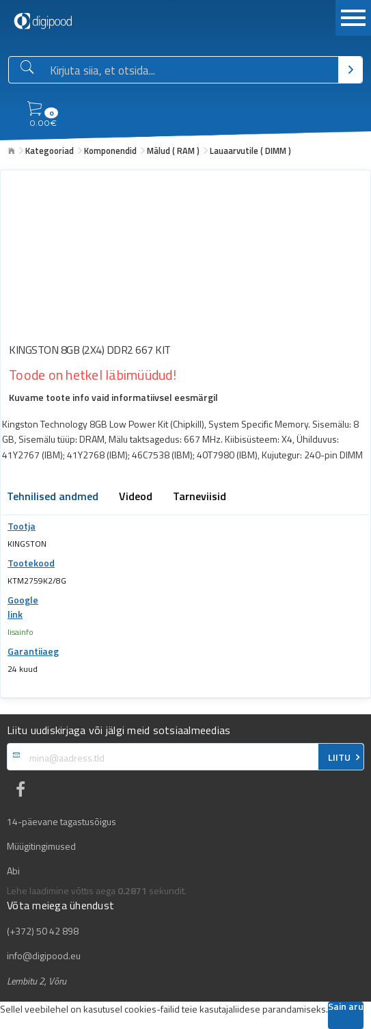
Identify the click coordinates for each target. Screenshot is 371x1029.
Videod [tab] (135, 497)
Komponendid (110, 150)
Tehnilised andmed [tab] (52, 497)
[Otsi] (350, 70)
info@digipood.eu (44, 956)
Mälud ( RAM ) (173, 150)
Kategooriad (49, 150)
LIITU (339, 757)
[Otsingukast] (191, 70)
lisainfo (20, 631)
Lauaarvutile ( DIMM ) (250, 150)
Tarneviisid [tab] (199, 497)
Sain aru (345, 1007)
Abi (13, 871)
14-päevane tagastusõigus (61, 821)
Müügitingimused (41, 846)
